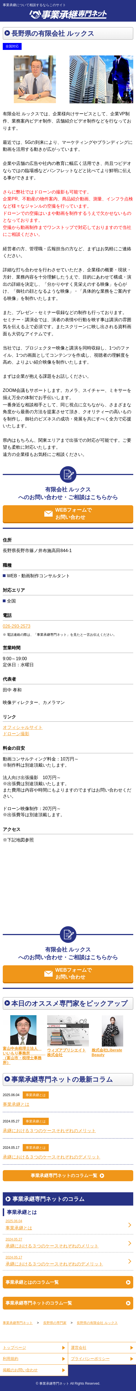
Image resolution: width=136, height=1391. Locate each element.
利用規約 (10, 1358)
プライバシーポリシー (90, 1358)
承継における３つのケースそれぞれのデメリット (51, 1157)
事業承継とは (36, 1095)
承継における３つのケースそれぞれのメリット (49, 1130)
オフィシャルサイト (23, 727)
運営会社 (78, 1347)
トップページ (14, 1347)
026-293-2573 (16, 626)
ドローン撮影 (16, 733)
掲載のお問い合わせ (20, 1370)
